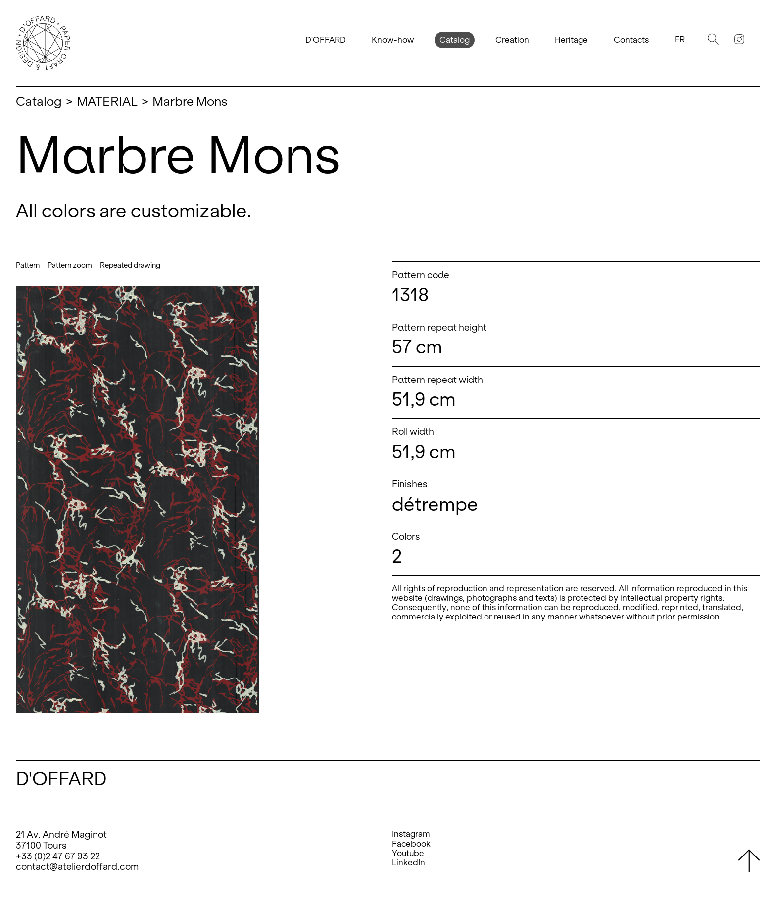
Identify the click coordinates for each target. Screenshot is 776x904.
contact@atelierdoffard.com (77, 866)
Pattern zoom (70, 265)
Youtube (408, 853)
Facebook (411, 844)
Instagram (411, 834)
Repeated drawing (130, 265)
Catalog (454, 40)
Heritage (571, 40)
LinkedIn (408, 862)
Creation (512, 40)
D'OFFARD (325, 40)
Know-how (393, 40)
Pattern (28, 265)
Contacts (631, 40)
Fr (680, 39)
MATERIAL (107, 101)
